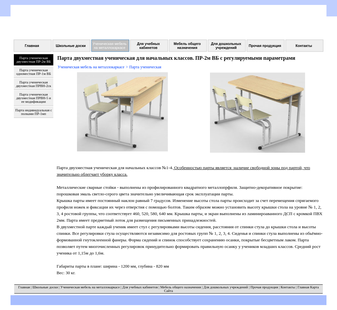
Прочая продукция (264, 287)
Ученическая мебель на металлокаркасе (91, 67)
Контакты (287, 287)
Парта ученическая (145, 67)
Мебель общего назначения (180, 287)
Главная (24, 287)
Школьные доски (45, 287)
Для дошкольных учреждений (225, 287)
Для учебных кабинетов (140, 287)
